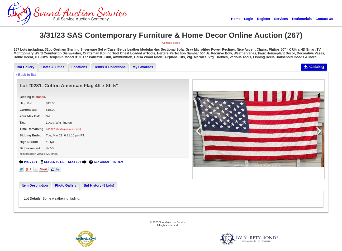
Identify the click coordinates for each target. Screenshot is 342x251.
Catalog (314, 66)
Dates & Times (53, 67)
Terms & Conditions (110, 67)
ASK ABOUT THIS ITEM (106, 162)
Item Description (35, 185)
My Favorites (143, 67)
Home (235, 19)
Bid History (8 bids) (99, 185)
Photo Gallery (65, 185)
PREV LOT (28, 162)
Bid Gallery (25, 67)
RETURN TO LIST (53, 162)
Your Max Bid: (30, 116)
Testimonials (302, 19)
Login (248, 19)
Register (263, 19)
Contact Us (324, 19)
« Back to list (25, 75)
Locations (79, 67)
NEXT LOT (77, 162)
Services (281, 19)
